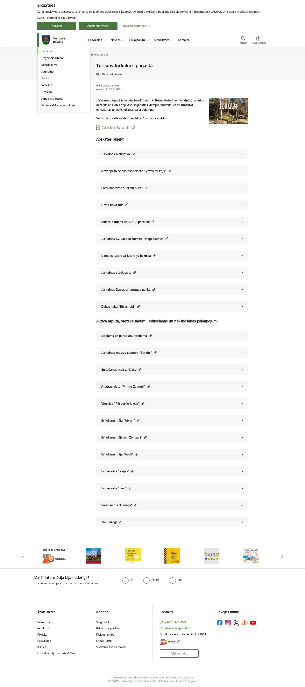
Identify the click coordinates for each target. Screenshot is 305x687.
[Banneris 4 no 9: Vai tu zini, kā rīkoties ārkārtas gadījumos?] (172, 555)
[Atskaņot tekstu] (111, 74)
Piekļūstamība (105, 634)
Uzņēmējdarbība (52, 99)
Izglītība (46, 72)
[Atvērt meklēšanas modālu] (243, 40)
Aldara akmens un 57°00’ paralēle (127, 222)
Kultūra (46, 79)
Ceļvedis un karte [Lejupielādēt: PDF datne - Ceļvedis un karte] (113, 127)
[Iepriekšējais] (22, 556)
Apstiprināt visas (98, 26)
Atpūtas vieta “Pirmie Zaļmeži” (125, 386)
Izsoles (41, 647)
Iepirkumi (43, 628)
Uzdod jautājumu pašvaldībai (56, 653)
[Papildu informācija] (133, 127)
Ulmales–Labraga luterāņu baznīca (128, 256)
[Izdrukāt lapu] (258, 64)
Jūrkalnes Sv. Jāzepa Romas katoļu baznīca (134, 239)
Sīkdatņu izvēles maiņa (111, 647)
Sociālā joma (49, 106)
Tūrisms (46, 93)
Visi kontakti (179, 653)
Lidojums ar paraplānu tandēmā (126, 336)
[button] (133, 154)
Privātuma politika (108, 628)
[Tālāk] (282, 556)
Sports (45, 86)
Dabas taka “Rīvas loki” (120, 306)
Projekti (42, 634)
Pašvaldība (44, 641)
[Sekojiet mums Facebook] (220, 622)
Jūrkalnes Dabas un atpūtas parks (128, 289)
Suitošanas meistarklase (121, 369)
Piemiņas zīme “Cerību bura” (124, 188)
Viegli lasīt (102, 622)
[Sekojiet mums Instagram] (228, 622)
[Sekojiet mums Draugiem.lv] (245, 622)
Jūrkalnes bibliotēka (118, 154)
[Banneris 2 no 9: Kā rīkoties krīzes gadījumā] (93, 555)
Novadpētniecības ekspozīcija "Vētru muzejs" (136, 171)
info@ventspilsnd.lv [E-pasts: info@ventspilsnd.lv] (177, 628)
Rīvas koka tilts (114, 205)
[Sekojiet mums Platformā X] (236, 622)
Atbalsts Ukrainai (52, 140)
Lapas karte (104, 641)
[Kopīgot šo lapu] (258, 73)
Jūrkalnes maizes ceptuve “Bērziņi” (129, 353)
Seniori (45, 120)
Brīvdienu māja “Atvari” (120, 420)
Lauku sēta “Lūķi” (116, 488)
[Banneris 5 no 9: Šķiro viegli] (211, 555)
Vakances (43, 622)
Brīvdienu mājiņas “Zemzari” (124, 437)
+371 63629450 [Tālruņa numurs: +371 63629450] (175, 622)
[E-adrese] (167, 642)
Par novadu (49, 66)
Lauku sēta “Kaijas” (117, 471)
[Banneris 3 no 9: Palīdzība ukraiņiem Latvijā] (133, 555)
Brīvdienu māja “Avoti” (119, 454)
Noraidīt (57, 26)
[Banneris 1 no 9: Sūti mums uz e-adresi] (54, 555)
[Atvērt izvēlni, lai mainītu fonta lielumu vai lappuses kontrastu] (258, 40)
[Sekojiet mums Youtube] (253, 622)
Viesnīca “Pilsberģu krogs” (122, 403)
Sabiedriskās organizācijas (58, 147)
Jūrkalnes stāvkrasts (118, 272)
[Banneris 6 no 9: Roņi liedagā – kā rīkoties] (251, 555)
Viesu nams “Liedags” (119, 505)
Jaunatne (47, 113)
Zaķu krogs (111, 522)
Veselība (46, 127)
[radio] (127, 579)
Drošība (46, 133)
